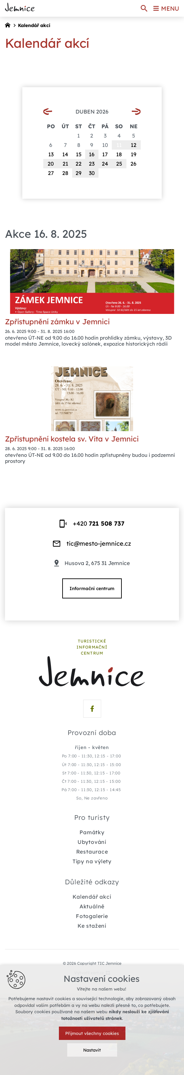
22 (79, 163)
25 (119, 163)
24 (105, 163)
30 (92, 173)
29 (79, 173)
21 (65, 163)
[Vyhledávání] (144, 8)
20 (51, 163)
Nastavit (92, 1050)
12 (133, 145)
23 (91, 163)
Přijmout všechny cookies (92, 1033)
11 (119, 145)
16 (91, 154)
